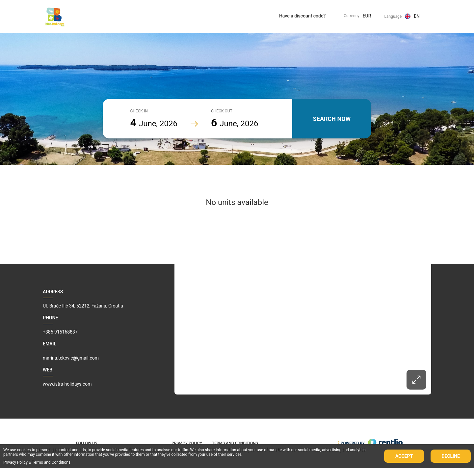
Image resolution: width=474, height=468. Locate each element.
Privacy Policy (15, 462)
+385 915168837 (60, 332)
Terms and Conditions (51, 462)
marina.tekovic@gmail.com (71, 358)
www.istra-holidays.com (67, 384)
